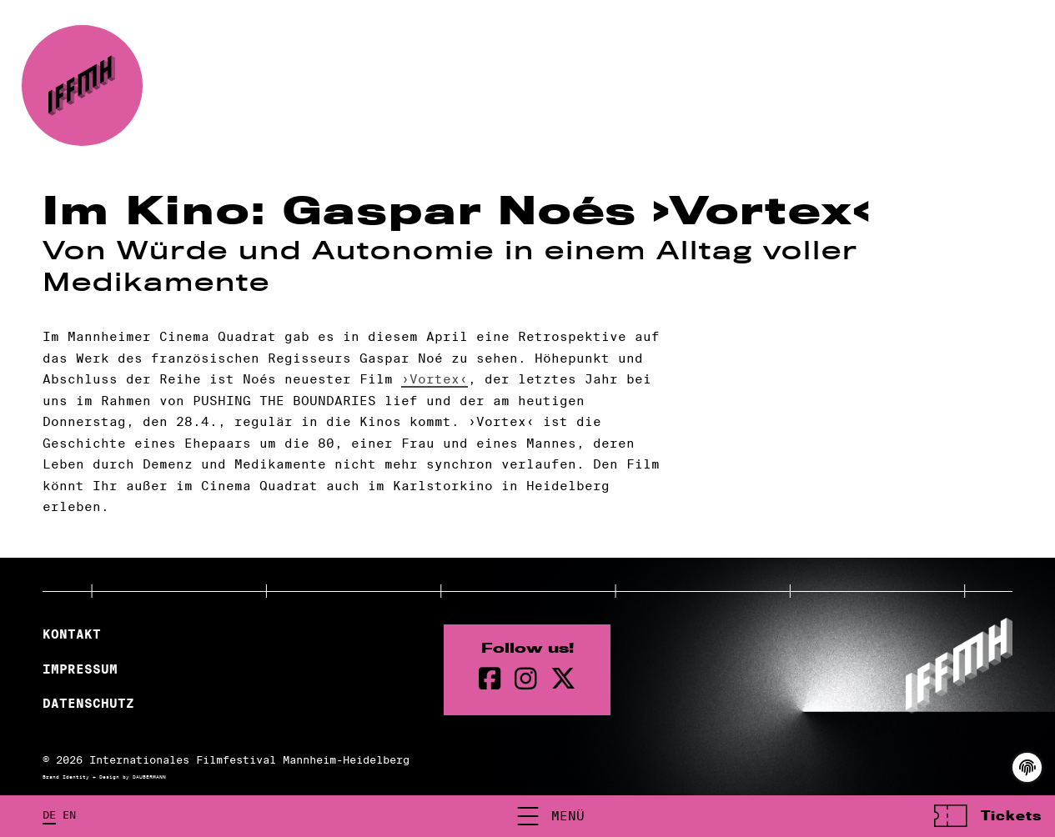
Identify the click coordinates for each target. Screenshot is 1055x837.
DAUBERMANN (149, 777)
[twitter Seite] (562, 679)
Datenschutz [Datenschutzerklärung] (88, 703)
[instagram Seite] (526, 679)
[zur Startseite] (82, 85)
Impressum (80, 669)
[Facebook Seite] (490, 679)
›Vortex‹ (434, 379)
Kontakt (72, 634)
